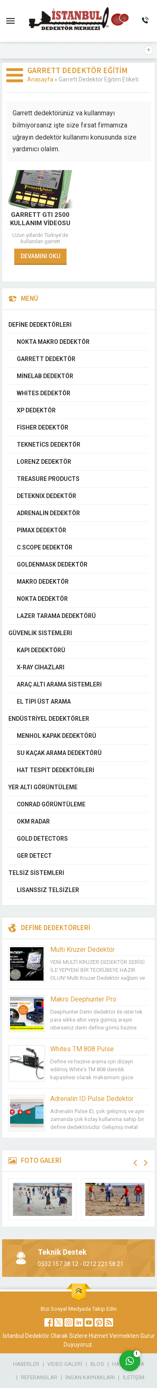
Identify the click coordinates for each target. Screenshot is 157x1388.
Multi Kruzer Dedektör (82, 949)
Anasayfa (40, 79)
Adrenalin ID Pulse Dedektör (92, 1099)
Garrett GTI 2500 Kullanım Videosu (40, 219)
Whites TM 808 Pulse (82, 1049)
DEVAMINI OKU (40, 256)
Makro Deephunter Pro (83, 999)
